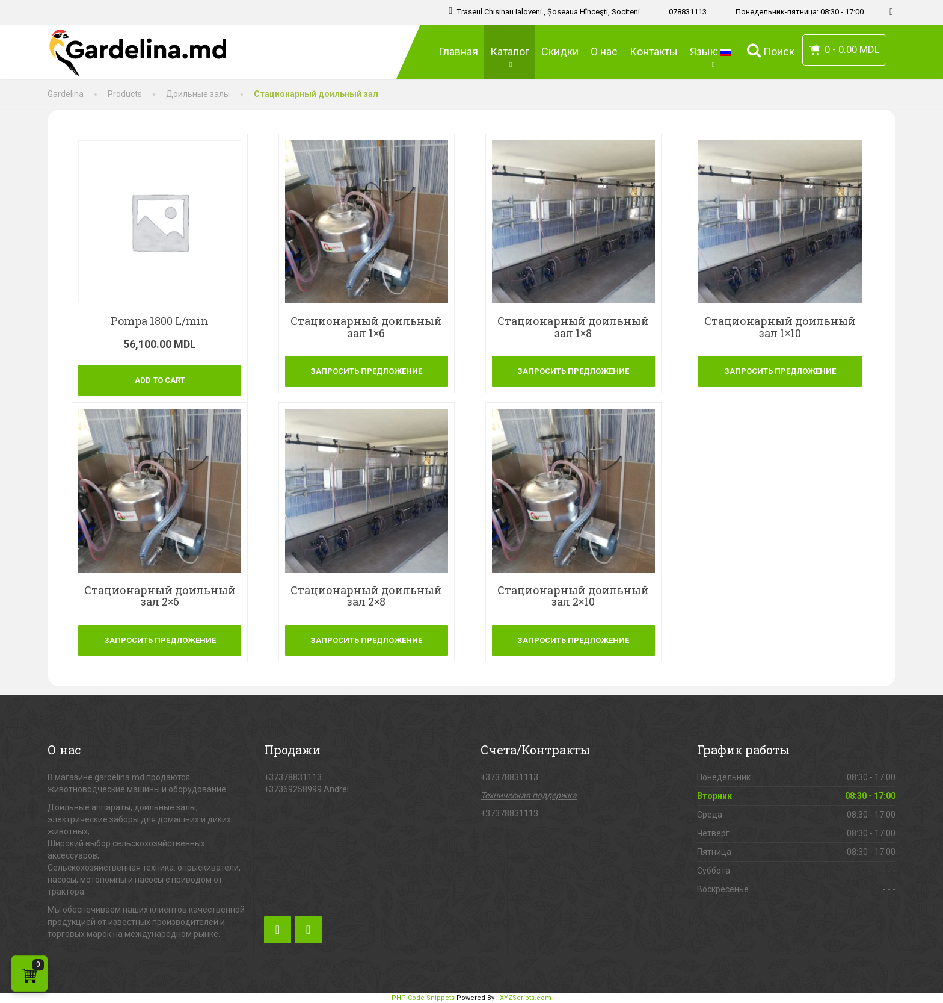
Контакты (654, 51)
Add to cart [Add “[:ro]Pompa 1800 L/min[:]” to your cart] (160, 380)
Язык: (712, 56)
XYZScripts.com (525, 998)
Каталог (509, 56)
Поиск (770, 50)
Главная (458, 51)
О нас (604, 51)
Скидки (560, 51)
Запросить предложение (366, 371)
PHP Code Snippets (423, 998)
